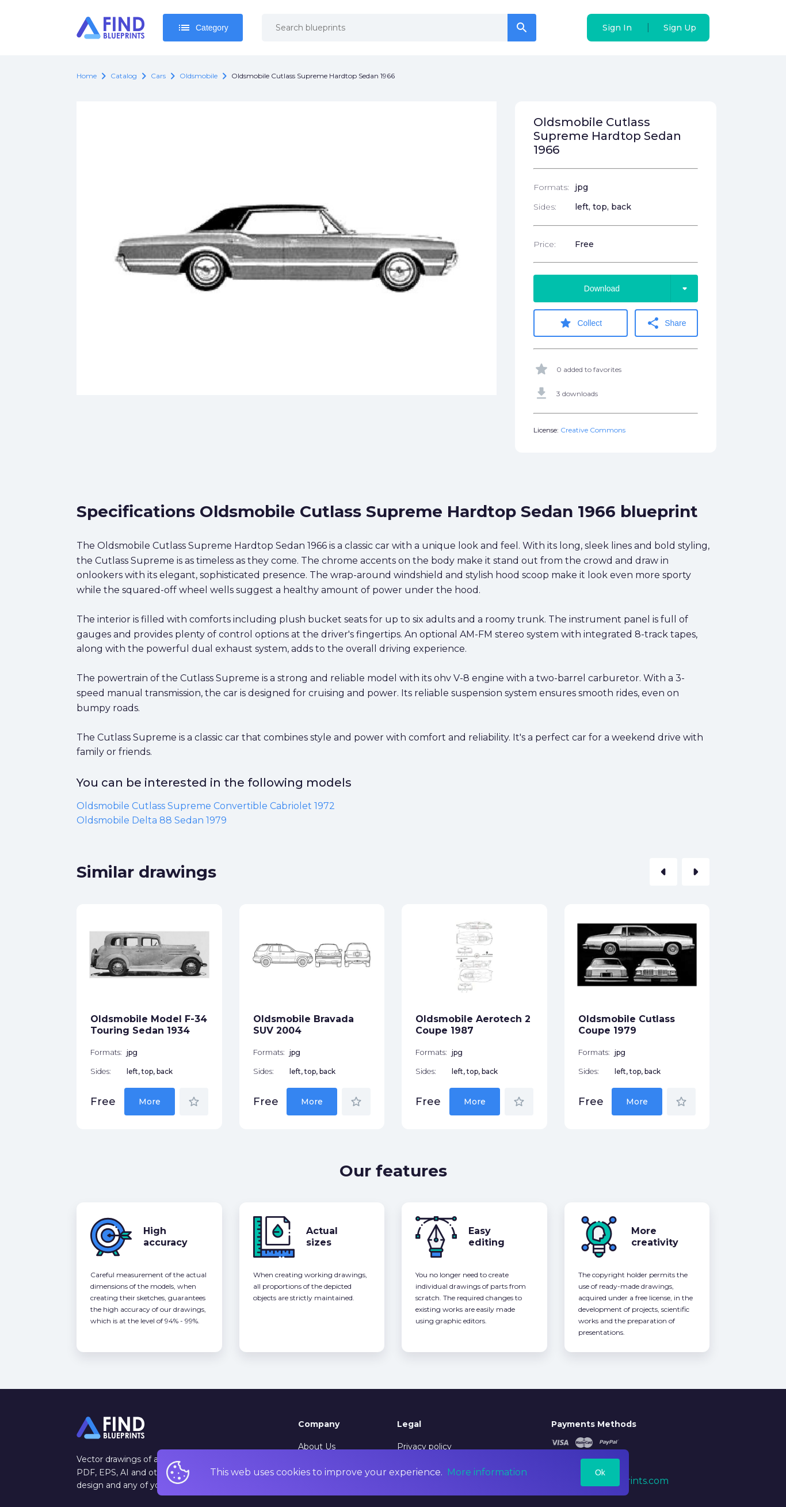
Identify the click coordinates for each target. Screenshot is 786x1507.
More (150, 1101)
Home (87, 75)
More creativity (654, 1236)
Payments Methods (593, 1424)
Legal (409, 1424)
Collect (580, 323)
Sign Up (679, 27)
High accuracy (165, 1236)
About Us (316, 1446)
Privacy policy (424, 1446)
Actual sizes (322, 1236)
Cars (158, 75)
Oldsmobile (199, 75)
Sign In (617, 27)
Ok (600, 1472)
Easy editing (486, 1236)
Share (666, 323)
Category (202, 28)
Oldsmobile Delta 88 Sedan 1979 (152, 820)
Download (641, 288)
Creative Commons (592, 430)
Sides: (544, 207)
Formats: (551, 187)
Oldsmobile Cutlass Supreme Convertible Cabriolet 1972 (206, 805)
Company (318, 1424)
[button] (663, 872)
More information (487, 1472)
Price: (544, 244)
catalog (123, 75)
